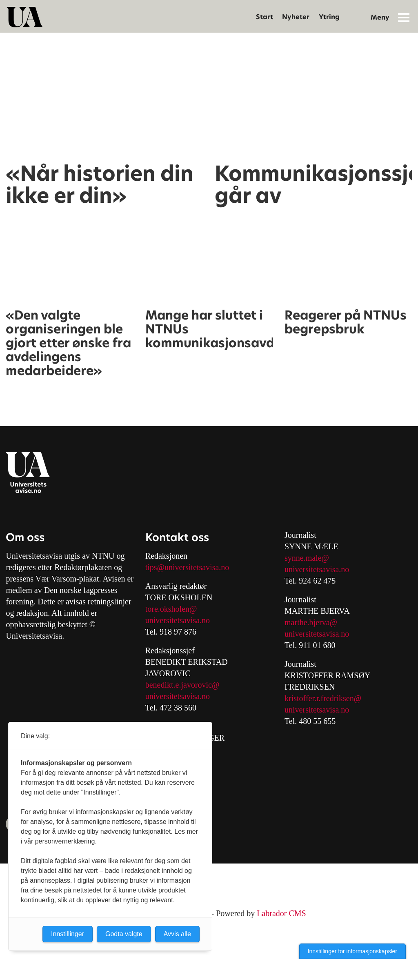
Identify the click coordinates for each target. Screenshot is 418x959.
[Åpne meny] (404, 17)
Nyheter (295, 17)
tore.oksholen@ (171, 608)
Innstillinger (67, 933)
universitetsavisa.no (177, 620)
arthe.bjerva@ (314, 622)
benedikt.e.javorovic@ (182, 684)
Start (264, 17)
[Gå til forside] (24, 17)
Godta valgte (123, 933)
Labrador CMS (281, 913)
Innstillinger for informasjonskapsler (352, 951)
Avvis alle (177, 933)
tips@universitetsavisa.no (187, 567)
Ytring (329, 17)
